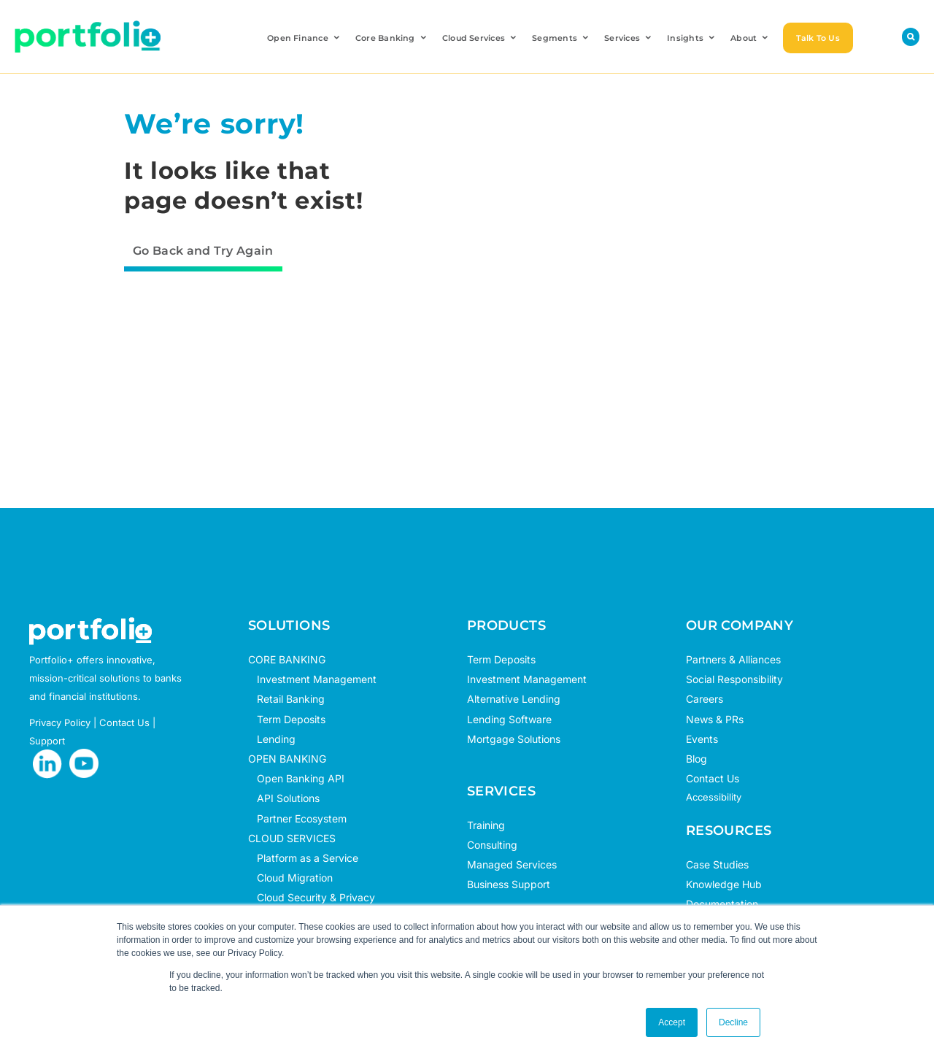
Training (486, 825)
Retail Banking (286, 699)
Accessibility (713, 797)
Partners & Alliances (733, 659)
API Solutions (284, 798)
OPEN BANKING (287, 758)
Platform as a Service (303, 858)
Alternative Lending (513, 699)
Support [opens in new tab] (47, 741)
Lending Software (509, 719)
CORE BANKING (286, 659)
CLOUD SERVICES (292, 838)
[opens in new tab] (47, 764)
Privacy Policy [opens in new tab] (59, 722)
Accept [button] (671, 1022)
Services (628, 38)
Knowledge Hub (724, 884)
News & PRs (715, 719)
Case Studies (717, 864)
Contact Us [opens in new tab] (124, 722)
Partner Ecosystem (297, 818)
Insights (692, 38)
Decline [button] (733, 1022)
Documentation (722, 904)
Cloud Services (480, 38)
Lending (276, 739)
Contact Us (712, 778)
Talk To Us (818, 38)
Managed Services (512, 864)
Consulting (492, 845)
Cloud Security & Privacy (311, 897)
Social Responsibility (734, 679)
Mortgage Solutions (513, 739)
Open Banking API (296, 778)
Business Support (508, 884)
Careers (704, 699)
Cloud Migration (290, 877)
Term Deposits (286, 719)
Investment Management (317, 679)
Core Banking (391, 38)
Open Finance (304, 38)
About (750, 38)
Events (702, 739)
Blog (696, 758)
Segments (561, 38)
